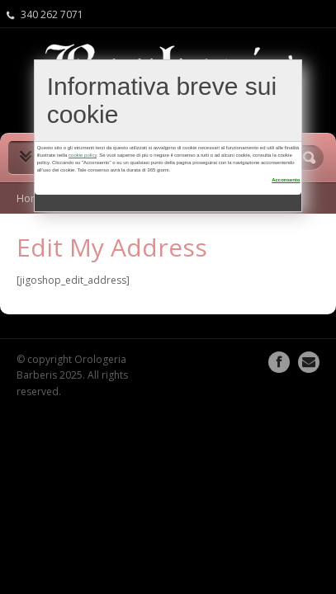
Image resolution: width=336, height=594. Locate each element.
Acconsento (286, 179)
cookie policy (83, 155)
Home (31, 198)
